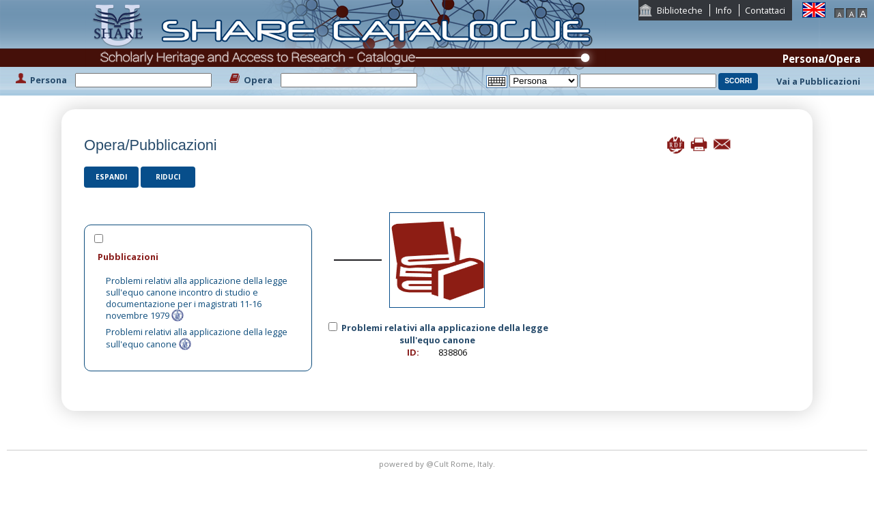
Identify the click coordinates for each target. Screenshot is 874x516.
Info (724, 10)
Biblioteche (680, 10)
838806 (452, 352)
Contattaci (765, 10)
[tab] (198, 256)
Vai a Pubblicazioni (818, 81)
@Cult (438, 464)
